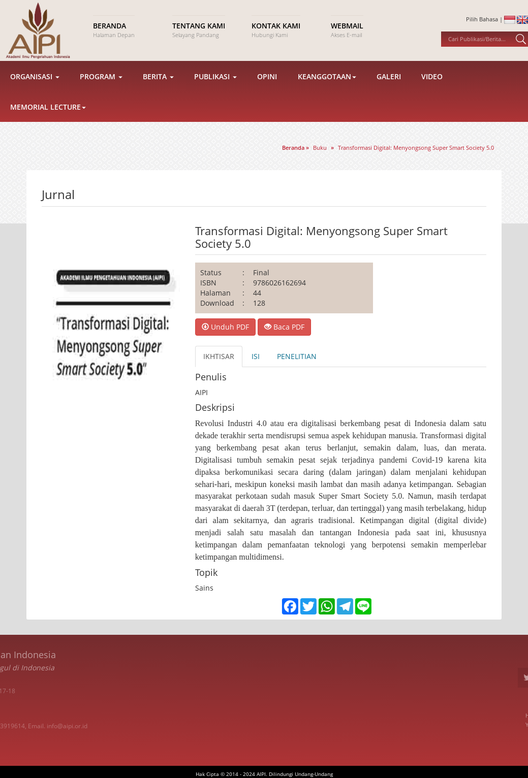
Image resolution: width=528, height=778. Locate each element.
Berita (158, 86)
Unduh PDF (225, 327)
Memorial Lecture (48, 116)
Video (432, 86)
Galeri (389, 86)
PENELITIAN (297, 356)
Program (101, 86)
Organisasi (34, 86)
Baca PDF (284, 327)
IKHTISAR (218, 356)
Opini (267, 86)
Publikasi (215, 86)
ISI (256, 356)
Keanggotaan (327, 86)
